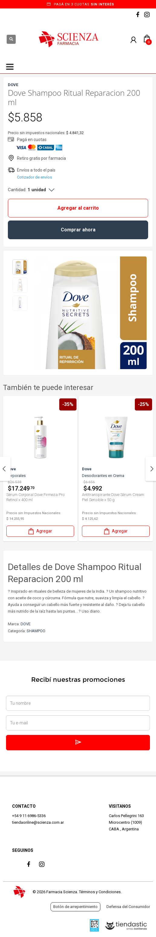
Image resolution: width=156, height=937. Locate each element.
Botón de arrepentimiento (75, 906)
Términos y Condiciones (100, 892)
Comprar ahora (78, 230)
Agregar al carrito (78, 208)
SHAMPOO (36, 631)
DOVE (26, 624)
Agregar (39, 531)
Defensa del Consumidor (128, 906)
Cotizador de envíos (34, 177)
